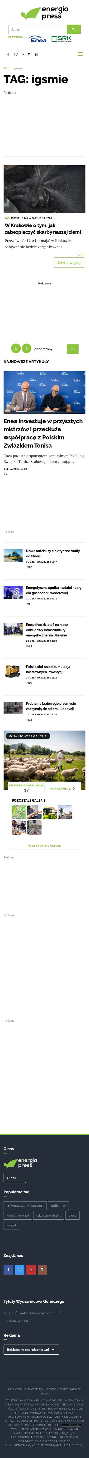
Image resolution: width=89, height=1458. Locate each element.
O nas (14, 1178)
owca (72, 1215)
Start (6, 68)
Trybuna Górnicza (17, 1320)
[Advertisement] (44, 120)
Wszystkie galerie (44, 845)
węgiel (11, 1225)
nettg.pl (8, 1313)
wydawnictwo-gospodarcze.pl (38, 1313)
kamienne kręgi (18, 1215)
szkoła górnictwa (48, 1215)
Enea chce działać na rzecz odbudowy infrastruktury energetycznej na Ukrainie (47, 630)
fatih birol (58, 1205)
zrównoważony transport (25, 1205)
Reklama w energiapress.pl (31, 1349)
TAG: (8, 218)
